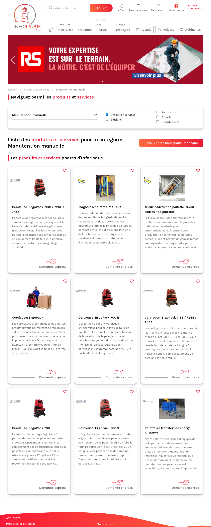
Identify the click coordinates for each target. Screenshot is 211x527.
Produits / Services (120, 110)
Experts (164, 112)
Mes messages (138, 8)
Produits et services (63, 22)
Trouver (101, 8)
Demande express (52, 258)
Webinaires (190, 25)
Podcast (165, 25)
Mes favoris (158, 8)
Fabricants (166, 107)
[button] (12, 55)
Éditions (114, 115)
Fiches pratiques (123, 22)
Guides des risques (103, 22)
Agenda (143, 25)
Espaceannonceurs (195, 7)
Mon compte (176, 8)
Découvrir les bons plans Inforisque (171, 138)
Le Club (121, 8)
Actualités (84, 25)
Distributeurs (167, 117)
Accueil (12, 84)
